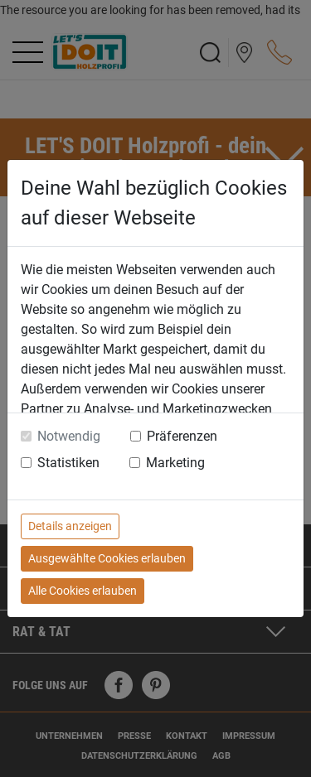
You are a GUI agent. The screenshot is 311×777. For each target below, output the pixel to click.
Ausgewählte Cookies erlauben (107, 558)
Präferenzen (182, 436)
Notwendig (68, 436)
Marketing (175, 463)
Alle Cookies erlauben (82, 590)
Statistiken (68, 463)
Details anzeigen (70, 526)
